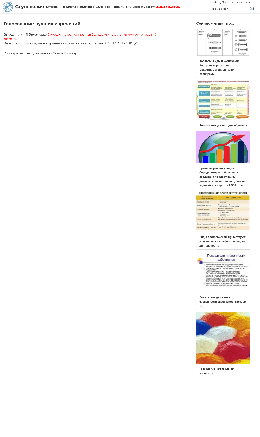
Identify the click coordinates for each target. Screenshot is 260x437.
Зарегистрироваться (237, 2)
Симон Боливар (65, 53)
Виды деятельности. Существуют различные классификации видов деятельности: (222, 241)
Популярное (85, 6)
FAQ (129, 6)
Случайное (103, 6)
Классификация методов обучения (223, 125)
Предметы (69, 6)
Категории (53, 6)
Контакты (118, 6)
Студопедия (23, 6)
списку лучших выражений (43, 43)
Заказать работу (144, 6)
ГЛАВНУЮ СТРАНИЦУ (120, 43)
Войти (215, 2)
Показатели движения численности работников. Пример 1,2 (222, 302)
